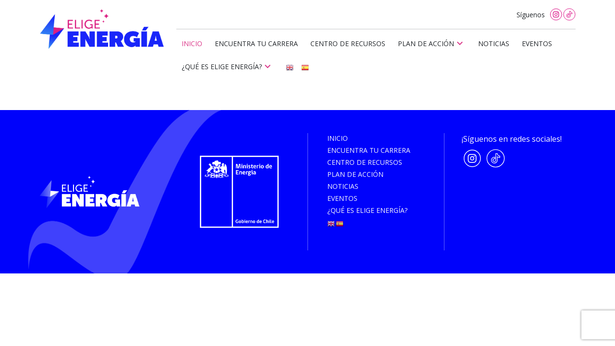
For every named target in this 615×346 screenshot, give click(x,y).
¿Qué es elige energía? (227, 66)
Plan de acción (432, 43)
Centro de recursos (347, 43)
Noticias (493, 43)
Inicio (192, 43)
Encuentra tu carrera (256, 43)
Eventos (537, 43)
